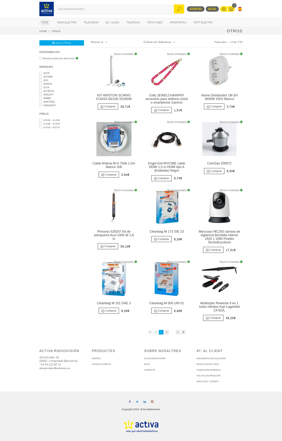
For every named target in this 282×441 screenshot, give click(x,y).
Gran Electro (66, 22)
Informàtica (178, 22)
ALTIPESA (46, 91)
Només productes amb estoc (58, 58)
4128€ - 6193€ (49, 123)
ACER (44, 73)
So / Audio (112, 22)
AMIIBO (45, 98)
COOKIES (214, 381)
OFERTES (96, 358)
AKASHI (45, 83)
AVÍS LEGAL (202, 381)
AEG (43, 80)
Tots (45, 22)
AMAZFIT (46, 94)
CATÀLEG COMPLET (101, 364)
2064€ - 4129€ (49, 120)
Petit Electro (203, 22)
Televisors (91, 22)
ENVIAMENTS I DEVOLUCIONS (211, 358)
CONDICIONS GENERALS (209, 370)
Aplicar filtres (61, 43)
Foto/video (155, 22)
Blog (212, 9)
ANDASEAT (47, 105)
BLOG (147, 364)
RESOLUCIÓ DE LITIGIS (208, 364)
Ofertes (196, 9)
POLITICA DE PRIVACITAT (209, 375)
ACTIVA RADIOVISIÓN (154, 358)
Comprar (108, 106)
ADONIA (46, 76)
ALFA (44, 87)
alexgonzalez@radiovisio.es (54, 368)
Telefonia (133, 22)
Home (43, 31)
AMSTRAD (47, 101)
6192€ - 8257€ (49, 127)
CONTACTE (149, 370)
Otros (56, 31)
